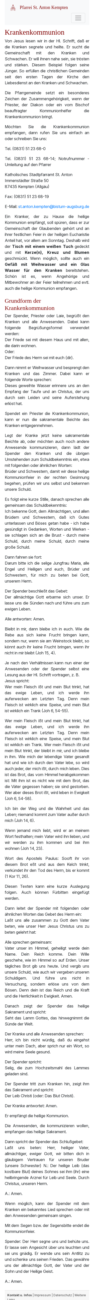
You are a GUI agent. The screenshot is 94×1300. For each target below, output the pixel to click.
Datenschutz (62, 1295)
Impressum (42, 1295)
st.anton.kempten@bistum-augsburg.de (53, 206)
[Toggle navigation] (78, 18)
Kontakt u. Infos (19, 1295)
